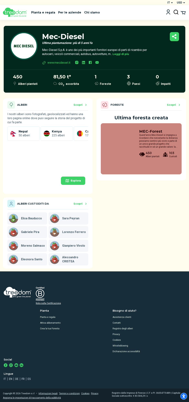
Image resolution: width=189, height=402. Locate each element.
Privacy (116, 334)
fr (23, 378)
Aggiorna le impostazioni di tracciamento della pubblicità (32, 397)
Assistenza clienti (122, 317)
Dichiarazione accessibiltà (126, 351)
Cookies (117, 340)
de (16, 378)
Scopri (80, 105)
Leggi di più (121, 54)
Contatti (117, 323)
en (10, 378)
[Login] (168, 12)
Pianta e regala (47, 317)
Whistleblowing (120, 345)
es (29, 378)
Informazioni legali (48, 393)
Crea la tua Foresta (49, 328)
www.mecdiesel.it (56, 63)
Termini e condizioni (69, 393)
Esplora (73, 181)
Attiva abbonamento (50, 323)
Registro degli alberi (123, 328)
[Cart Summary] (183, 12)
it (5, 378)
